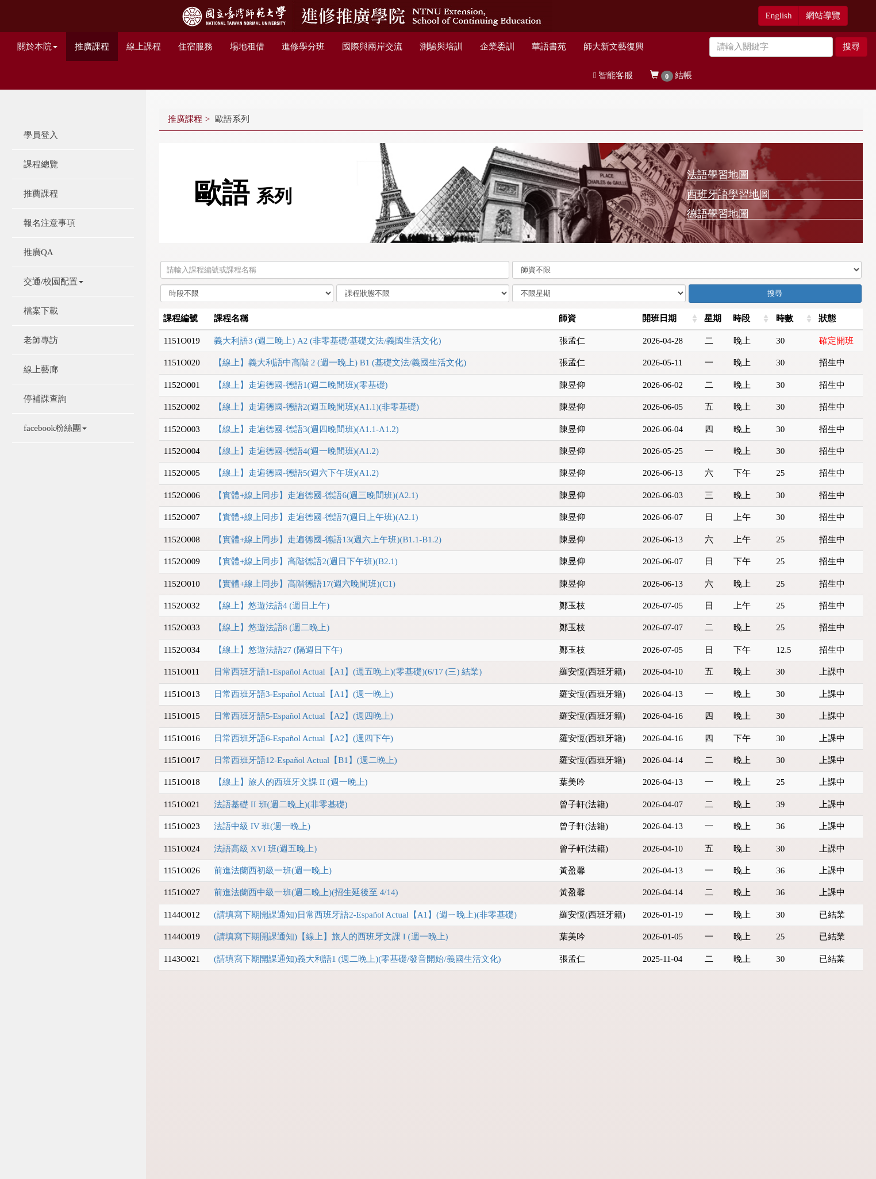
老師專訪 (41, 340)
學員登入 (41, 135)
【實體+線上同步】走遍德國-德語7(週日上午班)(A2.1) (316, 517)
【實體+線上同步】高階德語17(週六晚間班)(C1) (304, 583)
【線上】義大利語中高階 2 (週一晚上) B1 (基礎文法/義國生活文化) (340, 362)
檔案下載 (41, 310)
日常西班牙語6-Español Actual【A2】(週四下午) (303, 738)
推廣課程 (92, 46)
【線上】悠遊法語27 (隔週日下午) (278, 649)
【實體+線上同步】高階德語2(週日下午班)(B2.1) (306, 561)
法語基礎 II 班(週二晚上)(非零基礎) (280, 804)
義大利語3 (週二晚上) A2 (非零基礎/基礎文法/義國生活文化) (327, 340)
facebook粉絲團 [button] (55, 428)
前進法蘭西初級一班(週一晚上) (273, 870)
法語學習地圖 (718, 174)
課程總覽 (41, 164)
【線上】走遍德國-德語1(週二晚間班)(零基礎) (300, 385)
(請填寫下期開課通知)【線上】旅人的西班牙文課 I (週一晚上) (331, 936)
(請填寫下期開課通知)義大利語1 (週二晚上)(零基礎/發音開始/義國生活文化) (357, 959)
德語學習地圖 (718, 213)
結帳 (671, 76)
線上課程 (143, 46)
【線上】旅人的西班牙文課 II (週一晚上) (290, 782)
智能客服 (613, 75)
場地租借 (247, 46)
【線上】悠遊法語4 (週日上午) (271, 605)
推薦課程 (41, 193)
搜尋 (851, 46)
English (779, 15)
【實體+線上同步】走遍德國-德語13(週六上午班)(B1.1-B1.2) (327, 539)
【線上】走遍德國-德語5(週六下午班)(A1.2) (296, 472)
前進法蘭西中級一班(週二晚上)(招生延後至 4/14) (306, 892)
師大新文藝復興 (613, 46)
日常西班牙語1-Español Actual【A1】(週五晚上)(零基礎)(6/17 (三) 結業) (348, 671)
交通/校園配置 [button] (53, 281)
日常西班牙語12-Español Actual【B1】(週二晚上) (305, 760)
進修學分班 (303, 46)
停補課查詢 (45, 398)
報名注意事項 (49, 223)
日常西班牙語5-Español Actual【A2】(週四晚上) (303, 715)
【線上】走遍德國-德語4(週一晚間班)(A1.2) (296, 451)
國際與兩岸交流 (372, 46)
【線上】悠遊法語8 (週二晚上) (271, 627)
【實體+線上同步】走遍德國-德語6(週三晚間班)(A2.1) (316, 495)
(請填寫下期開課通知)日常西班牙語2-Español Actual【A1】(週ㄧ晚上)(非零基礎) (365, 914)
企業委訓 (497, 46)
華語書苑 (549, 46)
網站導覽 (823, 15)
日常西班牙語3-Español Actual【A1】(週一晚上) (303, 694)
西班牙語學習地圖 (728, 194)
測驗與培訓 (441, 46)
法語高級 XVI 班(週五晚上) (265, 848)
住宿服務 (195, 46)
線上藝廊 (41, 369)
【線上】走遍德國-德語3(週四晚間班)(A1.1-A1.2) (306, 429)
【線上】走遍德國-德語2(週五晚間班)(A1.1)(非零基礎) (316, 406)
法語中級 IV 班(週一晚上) (262, 826)
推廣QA (38, 252)
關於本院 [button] (37, 46)
